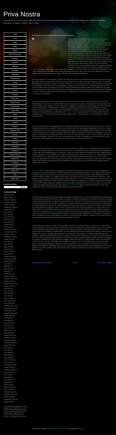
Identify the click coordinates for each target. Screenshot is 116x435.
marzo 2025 (8, 222)
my (16, 411)
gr (18, 408)
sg (18, 413)
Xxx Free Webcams (38, 171)
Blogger (81, 428)
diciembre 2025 (9, 200)
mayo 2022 (7, 293)
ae (4, 413)
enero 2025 (7, 227)
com (5, 406)
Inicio (75, 262)
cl (19, 406)
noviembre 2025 (9, 202)
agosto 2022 (8, 286)
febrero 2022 (8, 301)
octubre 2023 (8, 261)
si (6, 411)
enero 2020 (7, 362)
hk (25, 416)
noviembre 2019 (9, 365)
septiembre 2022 (9, 283)
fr (21, 409)
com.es (6, 408)
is (20, 408)
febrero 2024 (8, 251)
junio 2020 (7, 350)
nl (13, 413)
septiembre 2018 (9, 399)
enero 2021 (7, 333)
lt (20, 413)
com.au (6, 409)
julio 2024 (7, 242)
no (24, 411)
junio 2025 (7, 214)
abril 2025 (7, 219)
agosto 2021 (8, 315)
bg (16, 406)
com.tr (6, 416)
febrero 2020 (8, 360)
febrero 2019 (8, 387)
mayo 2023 (7, 269)
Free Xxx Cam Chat (72, 112)
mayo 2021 (7, 323)
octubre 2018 (8, 397)
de (19, 409)
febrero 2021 (8, 330)
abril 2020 (7, 355)
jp (15, 413)
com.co (13, 414)
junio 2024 (7, 244)
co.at (23, 408)
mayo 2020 (7, 352)
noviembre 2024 (9, 232)
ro (24, 406)
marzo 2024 (8, 249)
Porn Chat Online (73, 185)
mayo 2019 (7, 379)
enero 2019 (7, 389)
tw (7, 413)
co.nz (19, 416)
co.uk (5, 414)
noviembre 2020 (9, 338)
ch (22, 413)
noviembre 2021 (9, 308)
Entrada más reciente (42, 262)
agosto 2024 (8, 239)
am (10, 413)
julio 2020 (7, 347)
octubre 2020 (8, 340)
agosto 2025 (8, 210)
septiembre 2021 (9, 313)
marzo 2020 (8, 357)
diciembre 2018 (9, 392)
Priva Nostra (21, 14)
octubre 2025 (8, 205)
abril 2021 (7, 325)
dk (15, 408)
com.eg (13, 416)
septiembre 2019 (9, 370)
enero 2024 (7, 254)
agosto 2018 (8, 402)
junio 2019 (7, 377)
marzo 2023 (8, 274)
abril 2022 (7, 296)
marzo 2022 (8, 298)
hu (20, 414)
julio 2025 (7, 212)
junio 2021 (7, 320)
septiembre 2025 (9, 207)
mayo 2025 (7, 217)
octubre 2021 (8, 311)
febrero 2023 (8, 276)
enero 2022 (7, 303)
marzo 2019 (8, 384)
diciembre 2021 (9, 306)
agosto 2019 (8, 372)
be (16, 409)
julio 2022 (7, 288)
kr (21, 406)
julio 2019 (7, 374)
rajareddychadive (58, 428)
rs (9, 416)
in (17, 414)
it (22, 414)
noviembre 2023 (9, 259)
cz (13, 408)
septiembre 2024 (9, 237)
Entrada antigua (105, 262)
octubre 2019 (8, 367)
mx (21, 411)
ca (18, 411)
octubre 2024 (8, 234)
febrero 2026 (8, 197)
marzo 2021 (8, 328)
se (9, 411)
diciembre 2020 (9, 335)
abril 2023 (7, 271)
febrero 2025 (8, 224)
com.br (12, 409)
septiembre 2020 (9, 342)
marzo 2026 (8, 195)
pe (23, 416)
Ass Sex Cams (54, 211)
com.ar (12, 406)
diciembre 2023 (9, 256)
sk (26, 409)
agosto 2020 (8, 345)
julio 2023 (7, 264)
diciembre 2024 (9, 229)
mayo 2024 (7, 247)
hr (9, 414)
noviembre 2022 (9, 279)
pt (10, 408)
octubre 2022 (8, 281)
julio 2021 (7, 318)
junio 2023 (7, 266)
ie (8, 406)
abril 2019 (7, 382)
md (12, 411)
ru (23, 409)
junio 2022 (7, 291)
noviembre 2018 (9, 394)
